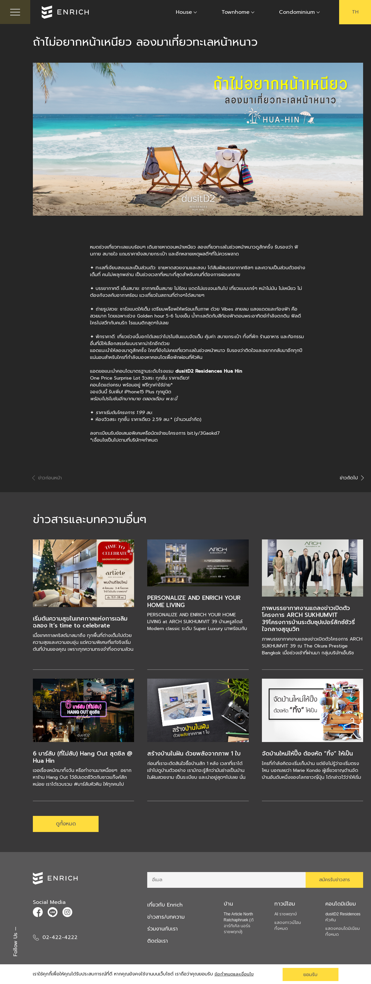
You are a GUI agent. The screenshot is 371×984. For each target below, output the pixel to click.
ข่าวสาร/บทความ (166, 918)
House (184, 12)
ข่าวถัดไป (351, 478)
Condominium (297, 12)
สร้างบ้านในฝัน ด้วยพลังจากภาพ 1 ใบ (194, 754)
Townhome (235, 12)
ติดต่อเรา (157, 942)
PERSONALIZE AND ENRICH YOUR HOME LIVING (194, 602)
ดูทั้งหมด (66, 825)
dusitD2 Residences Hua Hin (208, 371)
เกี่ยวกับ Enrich (165, 906)
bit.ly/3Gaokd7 (203, 433)
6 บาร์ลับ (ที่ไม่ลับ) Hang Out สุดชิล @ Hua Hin (83, 758)
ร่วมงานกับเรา (163, 930)
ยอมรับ (310, 974)
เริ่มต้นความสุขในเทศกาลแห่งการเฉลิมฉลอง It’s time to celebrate (80, 622)
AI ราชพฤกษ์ (285, 915)
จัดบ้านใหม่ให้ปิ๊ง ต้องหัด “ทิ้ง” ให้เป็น (308, 754)
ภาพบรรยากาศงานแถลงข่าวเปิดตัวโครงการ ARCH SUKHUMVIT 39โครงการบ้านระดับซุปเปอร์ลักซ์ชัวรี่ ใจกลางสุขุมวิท (309, 619)
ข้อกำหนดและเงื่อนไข (235, 974)
